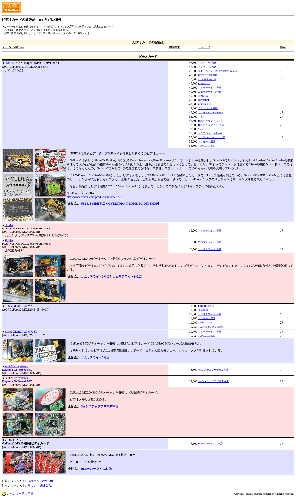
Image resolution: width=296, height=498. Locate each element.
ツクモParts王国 (206, 141)
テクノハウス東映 (208, 108)
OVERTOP (203, 100)
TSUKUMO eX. (206, 145)
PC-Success (204, 83)
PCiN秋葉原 (204, 104)
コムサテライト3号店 (209, 91)
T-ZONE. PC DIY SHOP (210, 112)
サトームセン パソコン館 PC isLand (217, 71)
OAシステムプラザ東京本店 (213, 369)
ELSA (8, 306)
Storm (201, 129)
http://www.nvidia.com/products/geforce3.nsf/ (94, 197)
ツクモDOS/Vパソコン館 (211, 137)
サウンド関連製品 (40, 485)
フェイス (203, 116)
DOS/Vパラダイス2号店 (211, 125)
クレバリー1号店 (207, 62)
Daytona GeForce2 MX (17, 369)
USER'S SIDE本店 (207, 75)
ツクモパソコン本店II (210, 133)
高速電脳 (203, 95)
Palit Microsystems (16, 366)
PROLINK (11, 62)
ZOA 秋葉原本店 (207, 79)
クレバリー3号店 (207, 66)
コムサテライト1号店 (209, 87)
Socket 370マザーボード (43, 481)
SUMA (9, 225)
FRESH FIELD (206, 306)
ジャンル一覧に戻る (20, 493)
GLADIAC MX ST (25, 306)
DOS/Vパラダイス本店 (210, 120)
